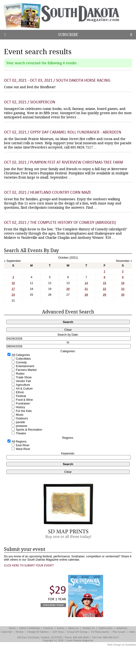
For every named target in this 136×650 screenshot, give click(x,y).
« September (12, 261)
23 (122, 289)
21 (86, 289)
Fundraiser (23, 403)
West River (23, 449)
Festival (21, 396)
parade (20, 422)
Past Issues (119, 631)
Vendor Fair (23, 381)
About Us (73, 628)
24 (13, 294)
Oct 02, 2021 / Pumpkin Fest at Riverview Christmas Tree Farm (63, 162)
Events (60, 628)
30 (122, 294)
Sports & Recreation (29, 429)
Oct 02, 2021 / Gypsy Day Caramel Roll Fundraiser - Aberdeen (62, 132)
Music (20, 414)
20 (68, 289)
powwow (21, 426)
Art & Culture (24, 388)
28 (86, 294)
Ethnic (20, 392)
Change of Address (38, 631)
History (20, 407)
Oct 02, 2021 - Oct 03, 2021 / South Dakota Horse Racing (57, 80)
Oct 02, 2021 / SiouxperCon (29, 102)
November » (124, 261)
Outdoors (22, 418)
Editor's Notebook (29, 628)
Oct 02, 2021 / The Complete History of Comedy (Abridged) (60, 222)
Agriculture (23, 384)
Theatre (21, 433)
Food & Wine (24, 399)
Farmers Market (26, 370)
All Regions (19, 441)
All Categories (21, 355)
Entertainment (25, 366)
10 (13, 283)
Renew (20, 631)
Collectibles (23, 358)
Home (12, 628)
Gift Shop (58, 631)
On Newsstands (100, 631)
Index (132, 631)
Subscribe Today (53, 605)
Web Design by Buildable (121, 644)
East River (22, 445)
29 (104, 294)
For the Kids (24, 411)
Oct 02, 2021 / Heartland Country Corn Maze (47, 192)
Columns (48, 628)
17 (13, 289)
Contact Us (88, 628)
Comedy (21, 362)
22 (104, 289)
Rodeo (20, 373)
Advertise (121, 628)
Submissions (105, 628)
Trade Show (23, 377)
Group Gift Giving (77, 631)
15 (104, 283)
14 (86, 283)
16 (122, 283)
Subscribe (68, 34)
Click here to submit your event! (29, 565)
